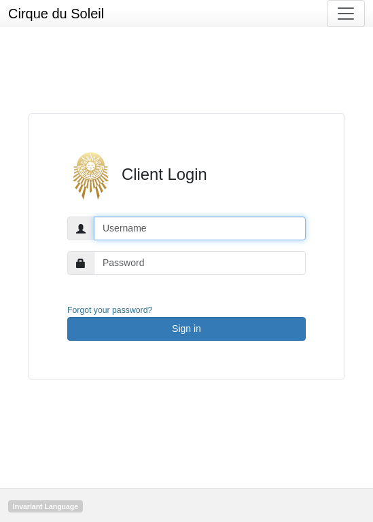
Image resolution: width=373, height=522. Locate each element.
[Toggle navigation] (346, 13)
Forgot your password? (109, 310)
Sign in (186, 328)
